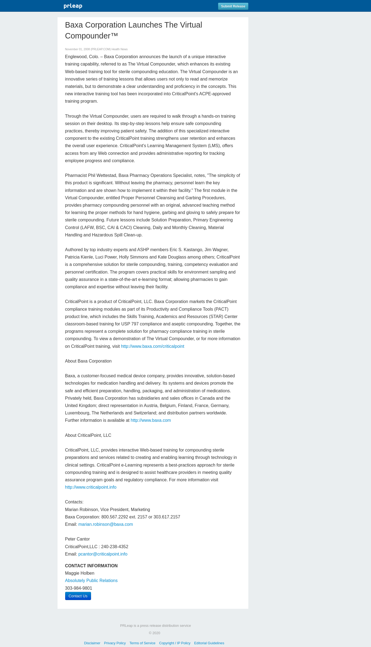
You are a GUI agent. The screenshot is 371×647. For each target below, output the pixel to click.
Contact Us (78, 596)
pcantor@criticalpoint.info (102, 554)
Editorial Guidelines (209, 643)
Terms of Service (142, 643)
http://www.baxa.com (151, 420)
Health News (119, 49)
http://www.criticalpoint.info (91, 487)
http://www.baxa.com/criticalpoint (152, 346)
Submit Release (233, 6)
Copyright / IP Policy (175, 643)
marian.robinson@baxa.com (105, 524)
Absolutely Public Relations (91, 580)
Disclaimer (92, 643)
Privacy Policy (115, 643)
